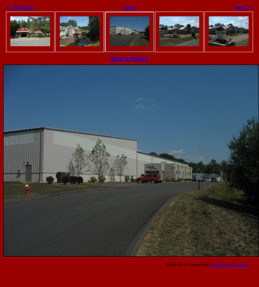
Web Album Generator (229, 264)
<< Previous (19, 7)
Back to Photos (129, 59)
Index (129, 7)
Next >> (244, 7)
